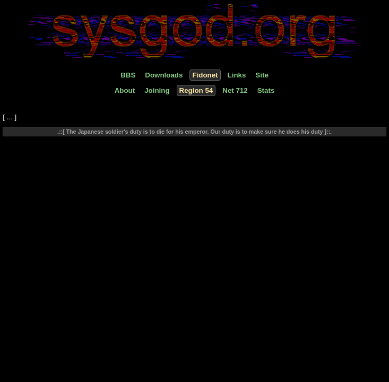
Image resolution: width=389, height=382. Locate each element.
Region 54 (196, 90)
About (125, 90)
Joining (156, 90)
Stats (266, 90)
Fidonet (205, 75)
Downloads (164, 75)
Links (237, 75)
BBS (127, 75)
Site (261, 75)
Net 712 (234, 90)
